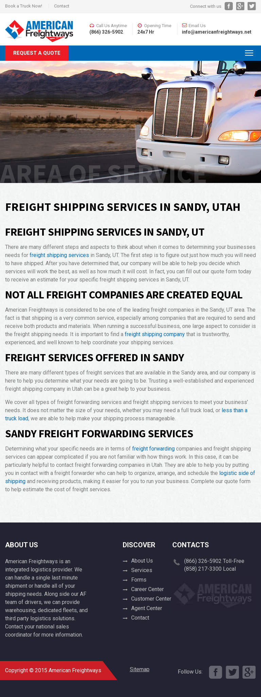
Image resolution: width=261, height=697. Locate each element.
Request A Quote (36, 53)
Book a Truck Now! (23, 5)
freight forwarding (153, 448)
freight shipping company (155, 334)
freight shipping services (59, 255)
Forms (138, 579)
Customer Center (151, 598)
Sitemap (140, 669)
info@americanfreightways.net (216, 32)
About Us (142, 560)
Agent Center (146, 608)
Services (141, 570)
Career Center (147, 589)
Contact (61, 5)
